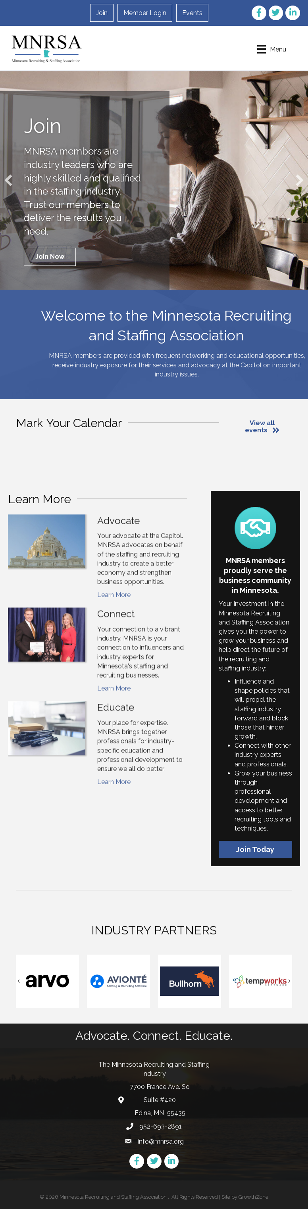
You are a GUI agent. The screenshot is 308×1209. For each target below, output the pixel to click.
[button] (50, 257)
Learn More (114, 621)
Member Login (144, 13)
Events (192, 13)
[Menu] (271, 49)
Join (102, 13)
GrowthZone (253, 1197)
